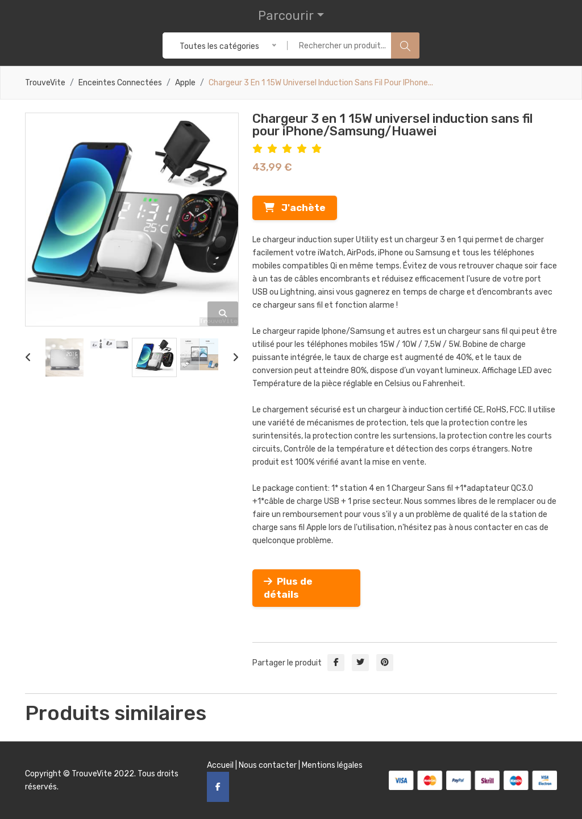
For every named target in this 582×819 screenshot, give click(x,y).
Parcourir (286, 15)
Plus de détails (288, 588)
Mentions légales (332, 765)
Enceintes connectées (120, 83)
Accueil (220, 765)
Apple (185, 83)
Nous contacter (268, 765)
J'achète (295, 207)
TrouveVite (45, 83)
